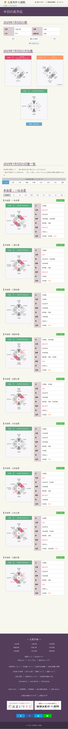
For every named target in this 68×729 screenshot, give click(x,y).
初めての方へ (39, 2)
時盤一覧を (34, 124)
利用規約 (31, 689)
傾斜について (51, 671)
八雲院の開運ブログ (28, 696)
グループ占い (32, 660)
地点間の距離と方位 (46, 676)
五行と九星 (29, 671)
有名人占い (21, 660)
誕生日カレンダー (44, 660)
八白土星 (34, 651)
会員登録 (50, 2)
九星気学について (14, 667)
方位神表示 (59, 84)
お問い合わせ (55, 689)
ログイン (60, 2)
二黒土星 (34, 644)
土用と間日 (18, 676)
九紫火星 (52, 651)
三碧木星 (52, 644)
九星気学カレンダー (31, 676)
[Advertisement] (34, 142)
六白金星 (52, 647)
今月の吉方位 (34, 681)
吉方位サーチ (39, 657)
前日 (13, 39)
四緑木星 (16, 647)
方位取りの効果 (18, 671)
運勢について (39, 671)
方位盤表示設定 (34, 43)
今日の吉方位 (23, 681)
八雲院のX (43, 696)
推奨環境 (23, 689)
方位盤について (28, 667)
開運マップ (28, 657)
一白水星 (16, 644)
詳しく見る (60, 200)
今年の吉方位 (45, 681)
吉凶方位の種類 (40, 667)
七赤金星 (16, 651)
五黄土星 (34, 647)
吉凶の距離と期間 (53, 667)
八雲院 (5, 5)
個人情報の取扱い (42, 689)
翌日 (55, 39)
